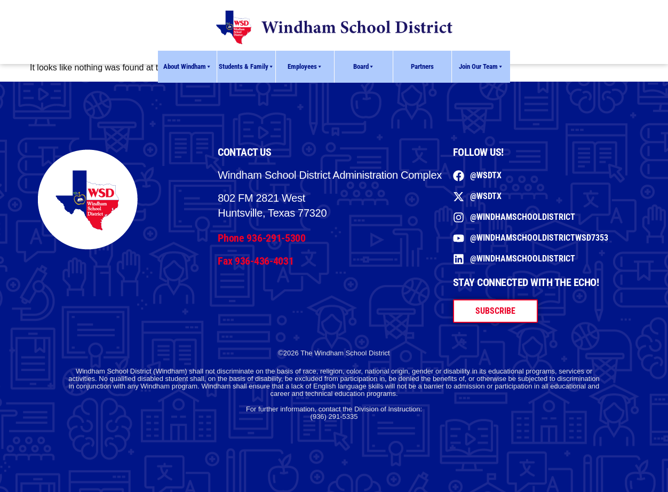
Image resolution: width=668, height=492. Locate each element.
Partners (422, 66)
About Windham (187, 67)
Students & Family (246, 67)
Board (364, 67)
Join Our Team (481, 67)
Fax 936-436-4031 (255, 261)
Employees (305, 67)
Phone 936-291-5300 (262, 238)
